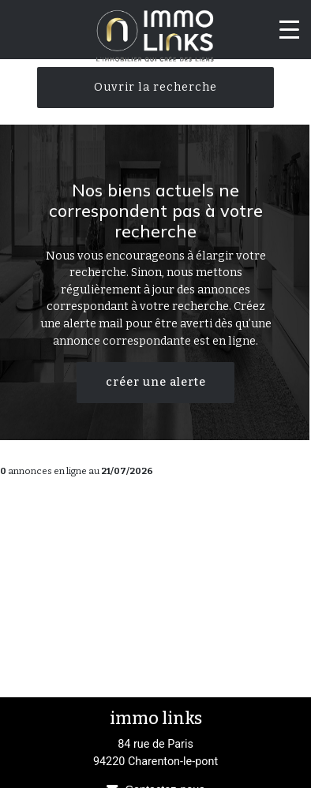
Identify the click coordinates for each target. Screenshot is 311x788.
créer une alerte (156, 382)
